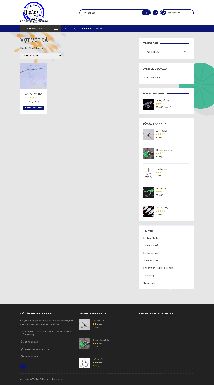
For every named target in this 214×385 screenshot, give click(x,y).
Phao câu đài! (149, 283)
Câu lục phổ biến (151, 253)
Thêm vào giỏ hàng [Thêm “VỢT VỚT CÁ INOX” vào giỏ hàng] (33, 108)
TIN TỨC (100, 29)
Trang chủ (70, 29)
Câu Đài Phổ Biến (151, 245)
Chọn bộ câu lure (151, 260)
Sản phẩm (86, 29)
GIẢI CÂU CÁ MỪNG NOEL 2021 (158, 268)
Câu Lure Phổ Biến (151, 238)
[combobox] (166, 77)
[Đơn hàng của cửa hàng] (40, 56)
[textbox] (165, 77)
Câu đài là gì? (149, 275)
